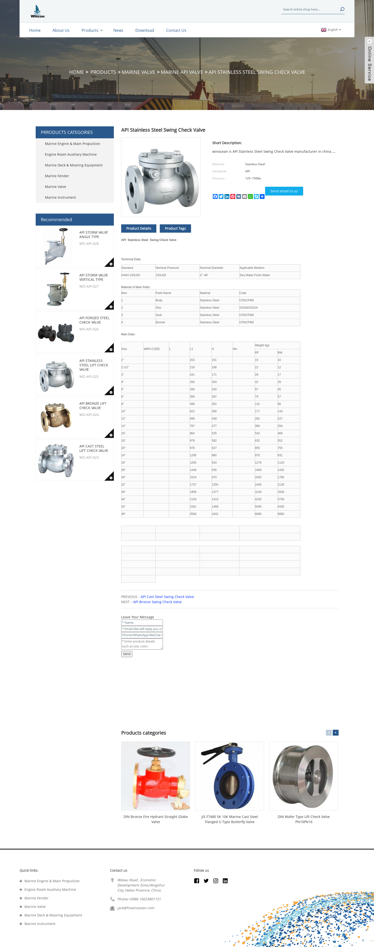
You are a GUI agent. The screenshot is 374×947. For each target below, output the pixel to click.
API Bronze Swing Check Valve (157, 601)
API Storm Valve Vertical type (93, 277)
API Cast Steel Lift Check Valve (93, 448)
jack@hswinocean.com (135, 907)
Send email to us (284, 191)
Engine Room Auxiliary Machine (71, 154)
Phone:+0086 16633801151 (139, 899)
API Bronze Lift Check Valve (93, 405)
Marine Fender (57, 176)
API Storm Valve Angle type (93, 234)
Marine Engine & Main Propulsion (72, 143)
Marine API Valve (182, 72)
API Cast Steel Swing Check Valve (167, 596)
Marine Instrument (60, 197)
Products (103, 72)
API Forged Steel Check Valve (94, 320)
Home (76, 72)
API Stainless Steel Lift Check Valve (93, 365)
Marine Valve (138, 72)
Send (126, 654)
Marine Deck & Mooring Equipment (74, 165)
